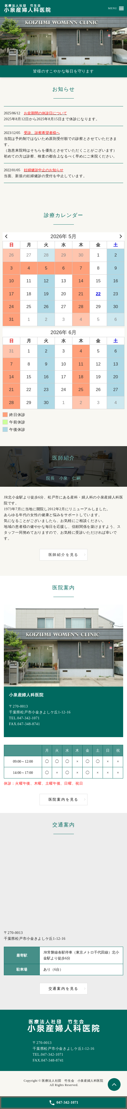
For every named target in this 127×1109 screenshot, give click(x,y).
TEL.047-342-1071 (24, 718)
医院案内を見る (63, 799)
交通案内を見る (63, 989)
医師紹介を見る (63, 555)
